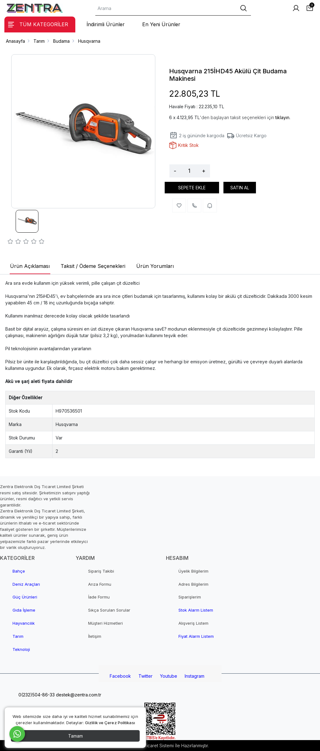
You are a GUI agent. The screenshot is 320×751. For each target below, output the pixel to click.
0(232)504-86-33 (36, 694)
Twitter (145, 676)
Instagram (194, 676)
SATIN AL (239, 187)
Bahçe (18, 571)
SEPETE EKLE (192, 187)
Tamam (75, 736)
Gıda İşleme (23, 610)
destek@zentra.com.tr (78, 694)
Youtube (168, 676)
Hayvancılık (23, 623)
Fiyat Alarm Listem (196, 636)
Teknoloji (21, 649)
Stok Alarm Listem (195, 610)
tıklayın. (282, 117)
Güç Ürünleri (24, 596)
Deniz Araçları (26, 584)
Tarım (17, 636)
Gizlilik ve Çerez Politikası (110, 722)
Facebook (120, 676)
